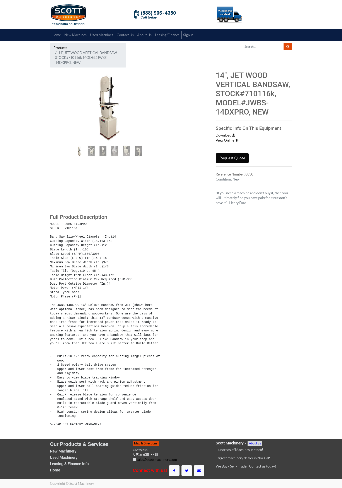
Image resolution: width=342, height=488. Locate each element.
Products (60, 48)
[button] (59, 114)
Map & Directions (145, 443)
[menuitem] (56, 35)
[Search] (288, 46)
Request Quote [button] (232, 158)
